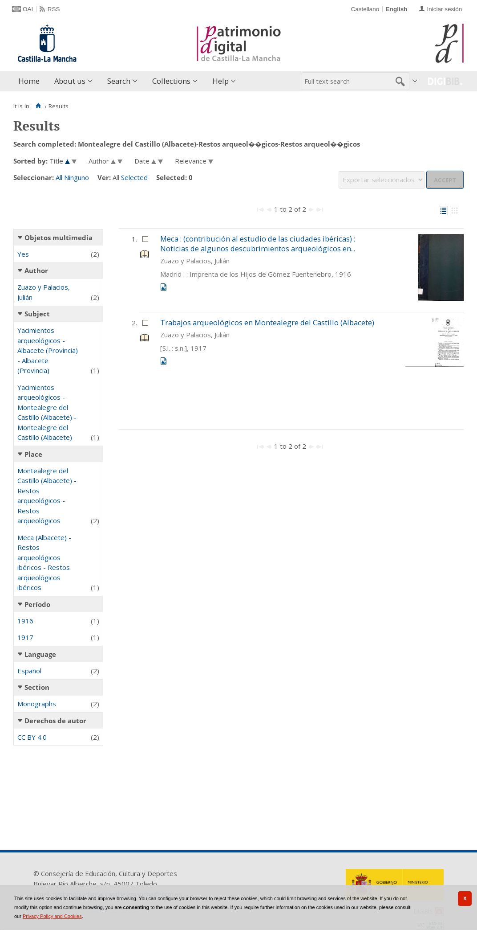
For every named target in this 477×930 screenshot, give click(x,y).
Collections (171, 81)
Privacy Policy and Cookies (52, 916)
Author (36, 270)
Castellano (365, 9)
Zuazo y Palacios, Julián (43, 292)
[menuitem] (31, 81)
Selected (134, 177)
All (59, 177)
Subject (37, 313)
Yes (23, 254)
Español (29, 670)
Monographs (36, 703)
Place (33, 454)
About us (69, 81)
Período (37, 604)
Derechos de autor (55, 720)
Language (40, 654)
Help (220, 81)
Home (29, 81)
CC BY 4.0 (32, 737)
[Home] (38, 106)
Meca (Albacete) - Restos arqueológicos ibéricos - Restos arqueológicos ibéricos (44, 562)
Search (118, 81)
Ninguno (76, 177)
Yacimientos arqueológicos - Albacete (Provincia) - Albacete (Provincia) (47, 350)
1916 (25, 620)
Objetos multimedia (58, 237)
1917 (25, 637)
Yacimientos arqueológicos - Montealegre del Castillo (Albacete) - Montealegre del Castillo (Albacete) (47, 412)
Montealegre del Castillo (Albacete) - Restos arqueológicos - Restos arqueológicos (47, 495)
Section (36, 687)
